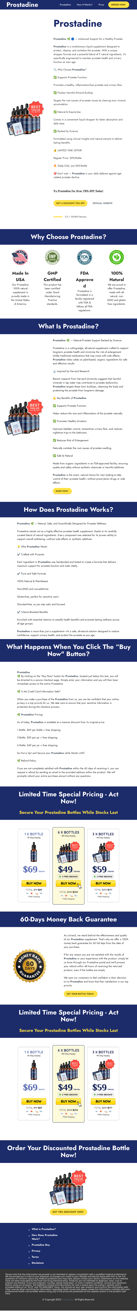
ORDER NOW (118, 4)
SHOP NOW (63, 492)
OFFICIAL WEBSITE (109, 203)
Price (101, 4)
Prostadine (22, 4)
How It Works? (84, 4)
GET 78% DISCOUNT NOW (68, 1215)
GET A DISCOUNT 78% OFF (73, 203)
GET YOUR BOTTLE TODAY (82, 995)
